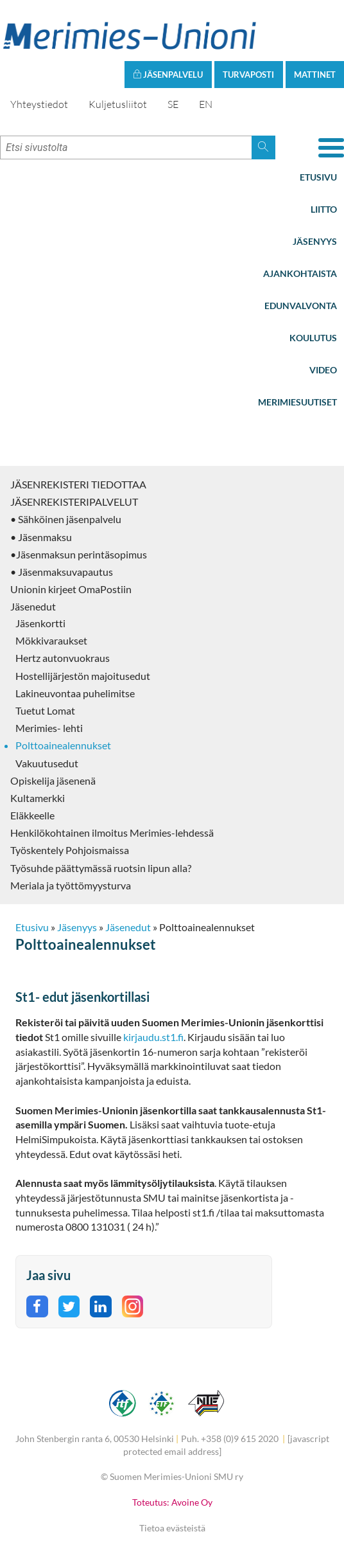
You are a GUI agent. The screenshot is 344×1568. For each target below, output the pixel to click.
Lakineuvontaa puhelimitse (75, 693)
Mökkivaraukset (51, 640)
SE (173, 104)
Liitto (324, 209)
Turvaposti (248, 74)
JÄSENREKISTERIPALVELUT (74, 501)
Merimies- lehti (49, 728)
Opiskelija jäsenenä (53, 780)
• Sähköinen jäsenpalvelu (65, 519)
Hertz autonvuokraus (62, 658)
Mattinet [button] (315, 74)
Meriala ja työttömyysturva (70, 885)
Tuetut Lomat (45, 710)
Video (323, 369)
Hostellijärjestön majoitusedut (82, 676)
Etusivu (318, 177)
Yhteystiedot (39, 104)
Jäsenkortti (40, 623)
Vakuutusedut (46, 763)
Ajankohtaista (300, 273)
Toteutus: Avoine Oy (172, 1502)
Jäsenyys (315, 241)
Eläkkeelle (32, 815)
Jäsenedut (33, 606)
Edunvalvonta (300, 305)
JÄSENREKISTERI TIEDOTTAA (78, 484)
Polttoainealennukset (63, 745)
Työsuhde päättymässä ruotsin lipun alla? (100, 868)
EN (205, 104)
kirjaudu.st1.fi (153, 1037)
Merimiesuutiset (297, 401)
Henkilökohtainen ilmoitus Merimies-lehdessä (112, 832)
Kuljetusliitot (118, 104)
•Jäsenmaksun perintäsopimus (78, 554)
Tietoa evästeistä (172, 1527)
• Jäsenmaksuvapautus (61, 572)
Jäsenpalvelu (168, 74)
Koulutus (313, 337)
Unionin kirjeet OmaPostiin (71, 589)
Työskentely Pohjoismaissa (69, 850)
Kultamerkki (37, 798)
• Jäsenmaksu (41, 537)
